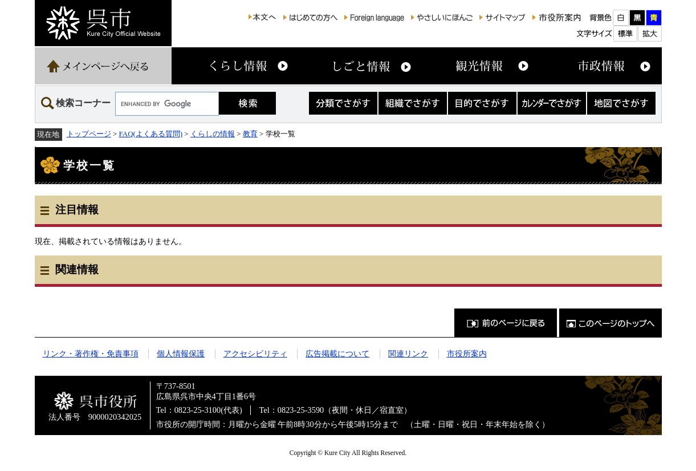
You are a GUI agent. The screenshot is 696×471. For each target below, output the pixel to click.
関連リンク (408, 353)
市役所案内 (467, 353)
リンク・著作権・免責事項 (91, 353)
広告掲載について (337, 353)
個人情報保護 (181, 353)
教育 (250, 133)
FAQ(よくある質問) (151, 133)
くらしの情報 (212, 133)
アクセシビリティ (255, 353)
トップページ (89, 133)
